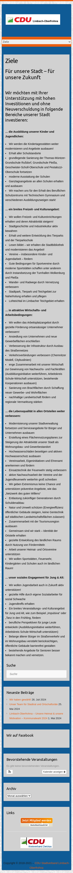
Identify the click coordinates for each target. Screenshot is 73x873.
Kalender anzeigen (54, 771)
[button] (10, 772)
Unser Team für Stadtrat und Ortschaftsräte (33, 704)
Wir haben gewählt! (20, 699)
